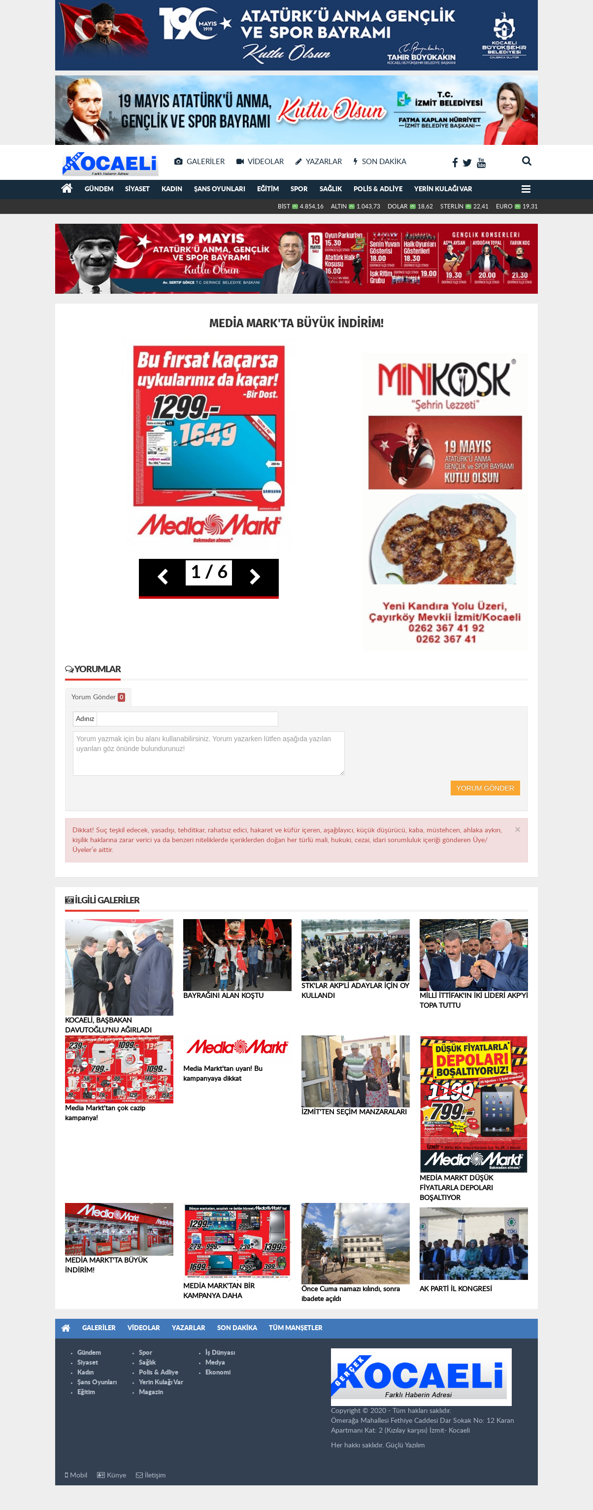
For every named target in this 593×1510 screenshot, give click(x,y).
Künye (111, 1475)
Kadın (172, 189)
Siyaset (137, 189)
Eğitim (268, 189)
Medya (215, 1363)
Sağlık (331, 189)
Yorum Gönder (98, 697)
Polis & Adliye (378, 189)
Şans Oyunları (219, 189)
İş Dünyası (220, 1353)
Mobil (76, 1475)
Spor (299, 189)
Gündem (99, 189)
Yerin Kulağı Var (443, 189)
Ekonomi (218, 1373)
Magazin (151, 1392)
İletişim (151, 1475)
